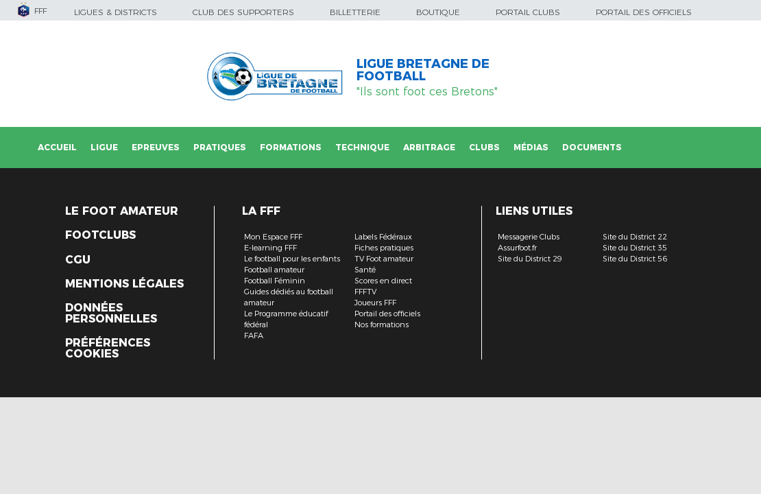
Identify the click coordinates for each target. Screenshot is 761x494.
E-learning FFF (270, 247)
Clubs (484, 147)
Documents (592, 147)
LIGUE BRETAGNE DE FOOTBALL (423, 70)
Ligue (104, 147)
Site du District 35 (635, 247)
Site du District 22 (635, 237)
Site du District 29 (530, 258)
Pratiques (219, 147)
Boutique (438, 12)
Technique (362, 147)
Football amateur (274, 269)
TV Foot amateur (383, 258)
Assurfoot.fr (517, 247)
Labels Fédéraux (383, 237)
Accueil (57, 147)
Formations (291, 147)
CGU (77, 260)
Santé (365, 269)
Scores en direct (383, 280)
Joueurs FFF (375, 302)
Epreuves (156, 147)
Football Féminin (274, 280)
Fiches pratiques (383, 247)
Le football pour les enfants (292, 258)
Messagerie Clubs (528, 237)
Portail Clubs (528, 12)
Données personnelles (111, 314)
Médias (531, 147)
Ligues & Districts (115, 12)
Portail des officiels (644, 12)
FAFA (253, 335)
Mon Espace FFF (273, 237)
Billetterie (355, 12)
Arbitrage (429, 147)
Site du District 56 (635, 258)
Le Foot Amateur (121, 211)
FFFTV (365, 291)
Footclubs (100, 235)
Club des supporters (243, 12)
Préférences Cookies (107, 349)
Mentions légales (124, 284)
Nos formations (381, 324)
